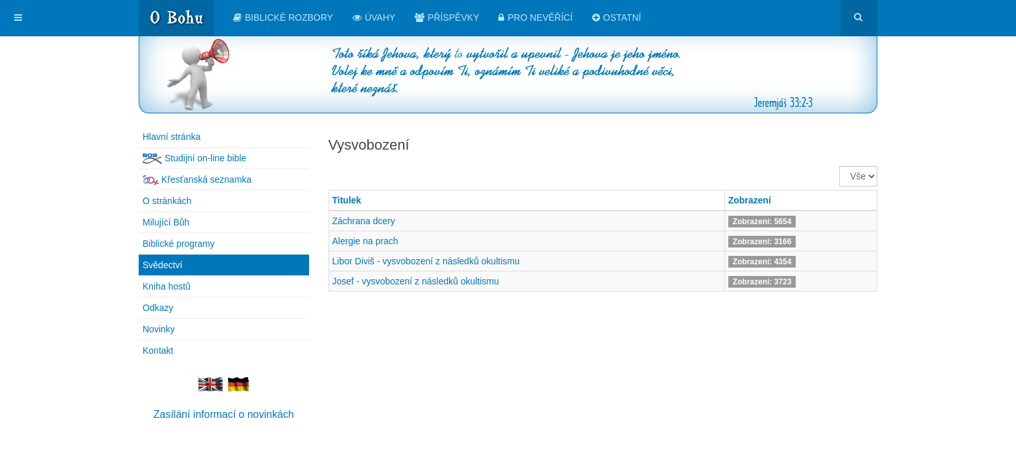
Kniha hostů (166, 286)
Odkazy (158, 308)
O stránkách (167, 201)
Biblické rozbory (283, 17)
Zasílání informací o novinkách (224, 414)
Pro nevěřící (535, 17)
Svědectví (162, 265)
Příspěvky (447, 17)
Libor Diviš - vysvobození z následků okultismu (426, 261)
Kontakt (158, 350)
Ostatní (616, 17)
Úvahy (373, 17)
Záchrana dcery (363, 221)
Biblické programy (178, 243)
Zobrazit (839, 166)
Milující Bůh (166, 222)
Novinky (159, 329)
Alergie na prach (365, 241)
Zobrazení (749, 200)
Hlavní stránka (171, 137)
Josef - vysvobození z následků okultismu (416, 281)
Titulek (347, 200)
